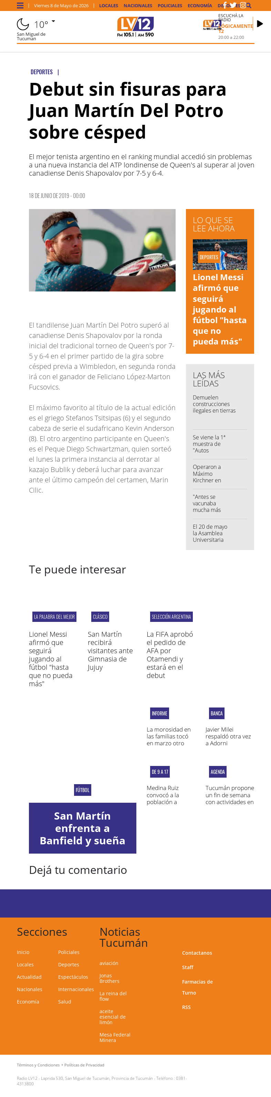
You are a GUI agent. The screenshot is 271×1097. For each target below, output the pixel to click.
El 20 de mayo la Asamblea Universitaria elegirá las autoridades (210, 540)
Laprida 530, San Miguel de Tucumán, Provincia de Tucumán (97, 1078)
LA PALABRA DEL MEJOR (54, 616)
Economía (200, 5)
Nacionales (138, 5)
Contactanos (197, 953)
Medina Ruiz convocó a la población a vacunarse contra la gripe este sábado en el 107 (169, 805)
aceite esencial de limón (113, 1016)
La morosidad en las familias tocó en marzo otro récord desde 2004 (169, 743)
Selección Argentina (171, 616)
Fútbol (83, 790)
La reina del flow (113, 996)
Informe (159, 713)
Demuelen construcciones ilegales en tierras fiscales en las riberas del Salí (218, 411)
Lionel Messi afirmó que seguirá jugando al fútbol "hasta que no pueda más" (220, 309)
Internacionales (76, 989)
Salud (64, 1001)
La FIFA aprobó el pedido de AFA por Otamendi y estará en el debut (170, 654)
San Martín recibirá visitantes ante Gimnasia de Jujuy (110, 650)
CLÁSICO (100, 616)
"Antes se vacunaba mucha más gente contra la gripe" (208, 510)
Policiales (170, 5)
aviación (109, 963)
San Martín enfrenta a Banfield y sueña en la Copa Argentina (82, 840)
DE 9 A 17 (160, 771)
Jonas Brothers (109, 978)
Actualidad (29, 977)
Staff (187, 967)
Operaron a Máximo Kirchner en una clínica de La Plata (210, 480)
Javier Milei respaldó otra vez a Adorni (228, 736)
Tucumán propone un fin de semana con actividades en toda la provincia (230, 798)
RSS (186, 1007)
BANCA (217, 713)
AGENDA (218, 771)
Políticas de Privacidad (84, 1064)
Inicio (23, 952)
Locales (108, 5)
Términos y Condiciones (38, 1064)
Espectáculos (73, 977)
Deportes (68, 964)
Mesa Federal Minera (115, 1037)
